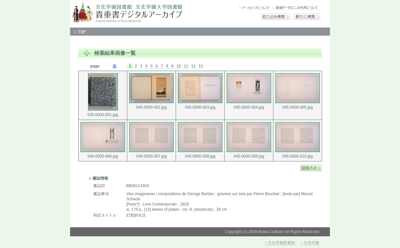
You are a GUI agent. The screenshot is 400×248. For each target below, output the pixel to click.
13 (201, 66)
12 (194, 66)
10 (179, 66)
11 (186, 66)
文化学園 (311, 243)
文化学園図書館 (281, 243)
